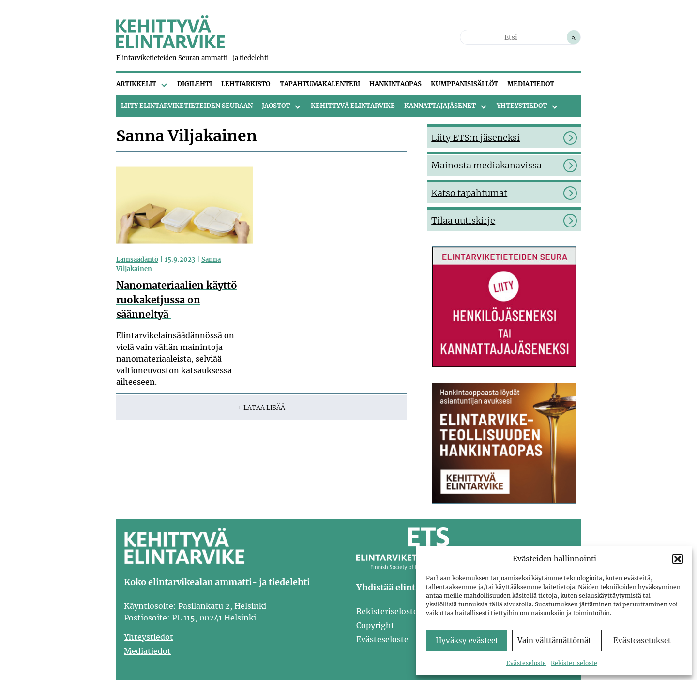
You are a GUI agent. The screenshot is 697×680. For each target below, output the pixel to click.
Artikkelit (136, 84)
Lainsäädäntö (137, 260)
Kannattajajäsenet (440, 106)
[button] (677, 559)
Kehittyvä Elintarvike (353, 106)
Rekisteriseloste (574, 662)
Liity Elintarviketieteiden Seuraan (187, 106)
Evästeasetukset (642, 640)
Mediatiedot (530, 84)
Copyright (375, 625)
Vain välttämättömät (554, 640)
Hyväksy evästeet (467, 640)
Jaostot (276, 106)
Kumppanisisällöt (464, 84)
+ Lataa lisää (261, 408)
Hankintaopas (395, 84)
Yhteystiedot (522, 106)
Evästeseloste (526, 662)
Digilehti (194, 84)
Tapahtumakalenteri (320, 84)
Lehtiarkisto (245, 84)
